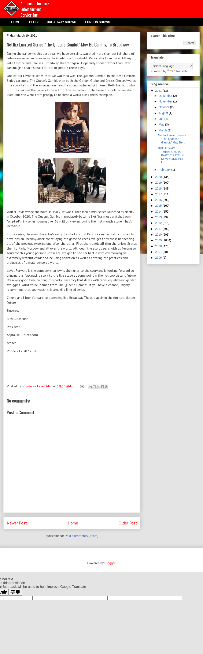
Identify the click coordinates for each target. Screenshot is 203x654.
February (165, 169)
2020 (159, 177)
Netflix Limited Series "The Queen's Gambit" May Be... (172, 139)
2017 (159, 194)
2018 (159, 188)
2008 (159, 246)
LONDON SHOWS (97, 22)
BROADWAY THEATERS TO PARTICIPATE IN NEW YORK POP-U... (171, 155)
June (162, 118)
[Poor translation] (15, 592)
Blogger (109, 563)
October (164, 107)
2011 (159, 229)
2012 (159, 223)
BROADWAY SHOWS (61, 22)
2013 (159, 217)
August (164, 113)
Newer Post (17, 523)
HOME (15, 22)
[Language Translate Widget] (172, 66)
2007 (159, 252)
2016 (159, 200)
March (163, 130)
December (166, 95)
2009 (159, 240)
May (162, 124)
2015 (159, 205)
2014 (159, 211)
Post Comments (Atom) (81, 536)
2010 (159, 234)
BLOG (33, 22)
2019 (159, 182)
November (166, 101)
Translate (177, 71)
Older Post (128, 523)
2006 (159, 257)
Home (73, 523)
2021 (159, 90)
